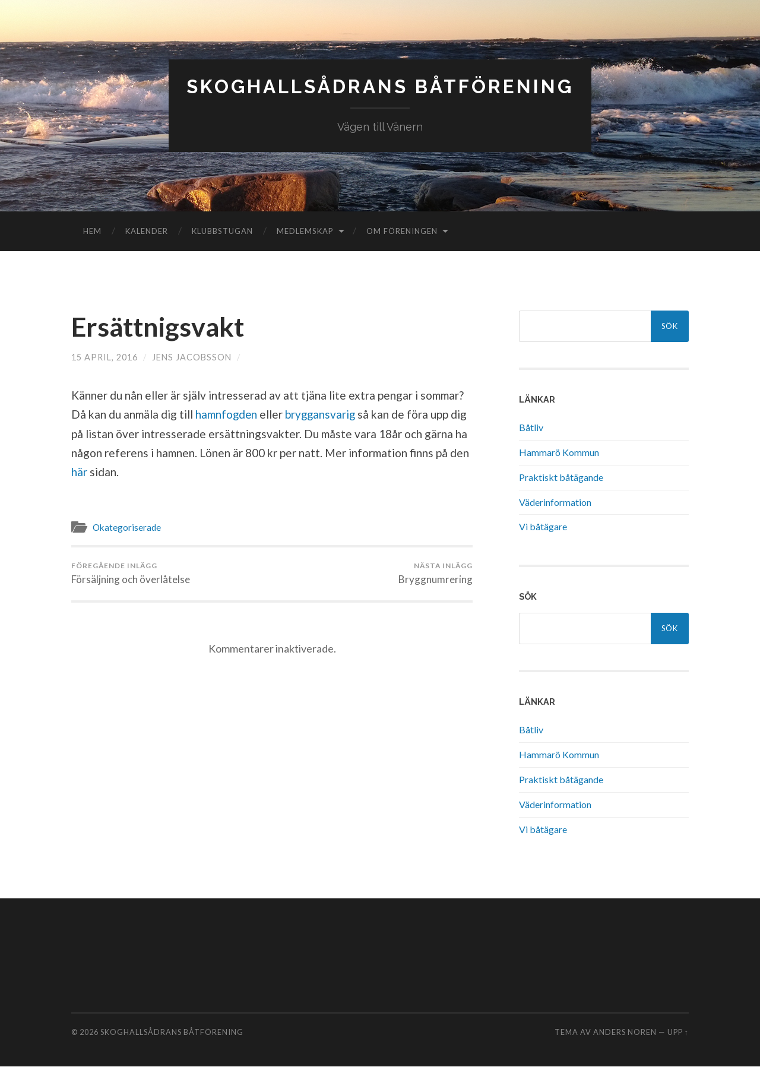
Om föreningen (402, 231)
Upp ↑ (678, 1032)
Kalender (146, 231)
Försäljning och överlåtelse (130, 573)
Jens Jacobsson (192, 357)
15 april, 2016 (104, 357)
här (80, 472)
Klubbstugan (222, 231)
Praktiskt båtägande (561, 477)
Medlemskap (305, 231)
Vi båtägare (543, 526)
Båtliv (531, 427)
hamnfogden (228, 414)
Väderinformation (555, 502)
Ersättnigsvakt (158, 327)
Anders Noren (625, 1032)
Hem (92, 231)
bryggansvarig (323, 414)
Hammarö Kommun (559, 452)
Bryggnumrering (435, 573)
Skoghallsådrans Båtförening (380, 86)
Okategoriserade (127, 527)
